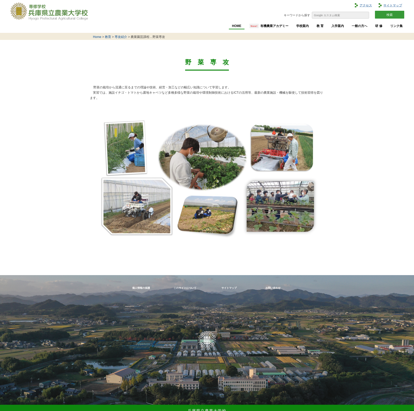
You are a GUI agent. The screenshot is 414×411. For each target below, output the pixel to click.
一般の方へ (359, 26)
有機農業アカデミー (274, 26)
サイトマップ (392, 5)
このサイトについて (185, 287)
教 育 (320, 26)
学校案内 (302, 26)
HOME (236, 26)
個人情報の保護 (141, 287)
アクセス (366, 5)
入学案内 (337, 26)
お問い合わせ (273, 287)
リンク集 (396, 26)
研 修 (378, 26)
